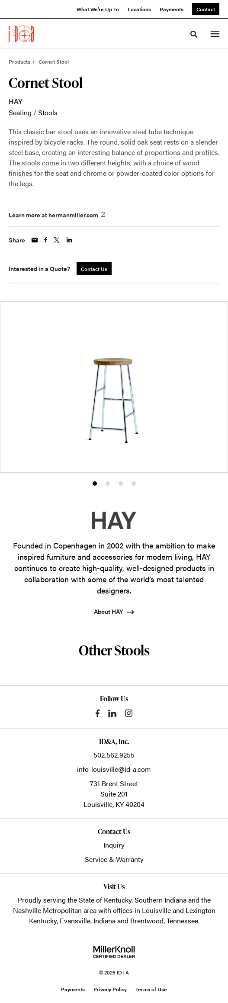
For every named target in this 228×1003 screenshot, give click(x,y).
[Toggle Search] (193, 34)
